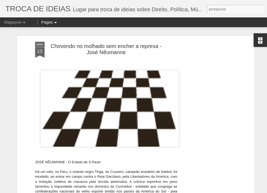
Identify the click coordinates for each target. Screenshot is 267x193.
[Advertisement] (207, 92)
